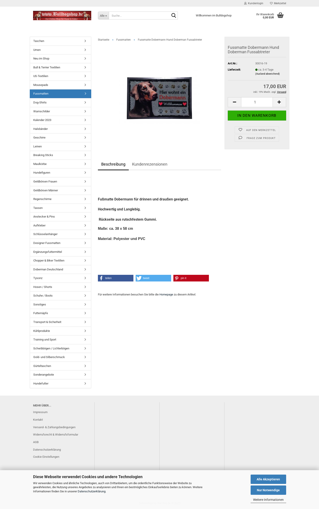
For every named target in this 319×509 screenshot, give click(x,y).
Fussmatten (40, 93)
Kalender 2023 (42, 120)
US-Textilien (40, 76)
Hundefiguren (41, 172)
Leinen (37, 146)
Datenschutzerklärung (91, 491)
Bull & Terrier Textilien (46, 67)
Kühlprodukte (41, 331)
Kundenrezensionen (149, 164)
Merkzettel (278, 3)
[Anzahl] (257, 102)
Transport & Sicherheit (47, 322)
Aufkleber (39, 225)
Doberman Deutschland (48, 269)
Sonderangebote (43, 374)
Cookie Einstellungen (46, 456)
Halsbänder (40, 129)
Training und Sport (44, 339)
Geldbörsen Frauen (45, 181)
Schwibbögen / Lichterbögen (51, 348)
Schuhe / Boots (43, 295)
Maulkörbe (40, 164)
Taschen (38, 41)
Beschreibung (113, 164)
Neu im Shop (41, 58)
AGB (36, 442)
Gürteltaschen (42, 366)
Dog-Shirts (40, 102)
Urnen (37, 49)
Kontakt (38, 419)
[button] (234, 102)
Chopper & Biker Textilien (48, 260)
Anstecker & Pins (44, 216)
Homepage (166, 294)
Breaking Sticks (43, 155)
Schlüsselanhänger (45, 234)
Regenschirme (42, 199)
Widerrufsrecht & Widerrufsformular (55, 434)
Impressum (40, 412)
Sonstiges (39, 304)
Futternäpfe (40, 313)
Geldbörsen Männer (45, 190)
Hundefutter (40, 383)
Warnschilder (41, 111)
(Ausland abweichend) (267, 73)
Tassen (38, 208)
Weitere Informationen (268, 499)
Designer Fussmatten (46, 243)
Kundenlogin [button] (253, 3)
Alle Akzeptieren (268, 479)
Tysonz (37, 278)
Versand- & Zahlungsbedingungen (54, 427)
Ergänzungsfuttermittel (47, 252)
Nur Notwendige (268, 490)
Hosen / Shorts (42, 287)
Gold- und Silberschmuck (49, 357)
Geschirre (39, 137)
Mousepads (40, 85)
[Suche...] (103, 16)
